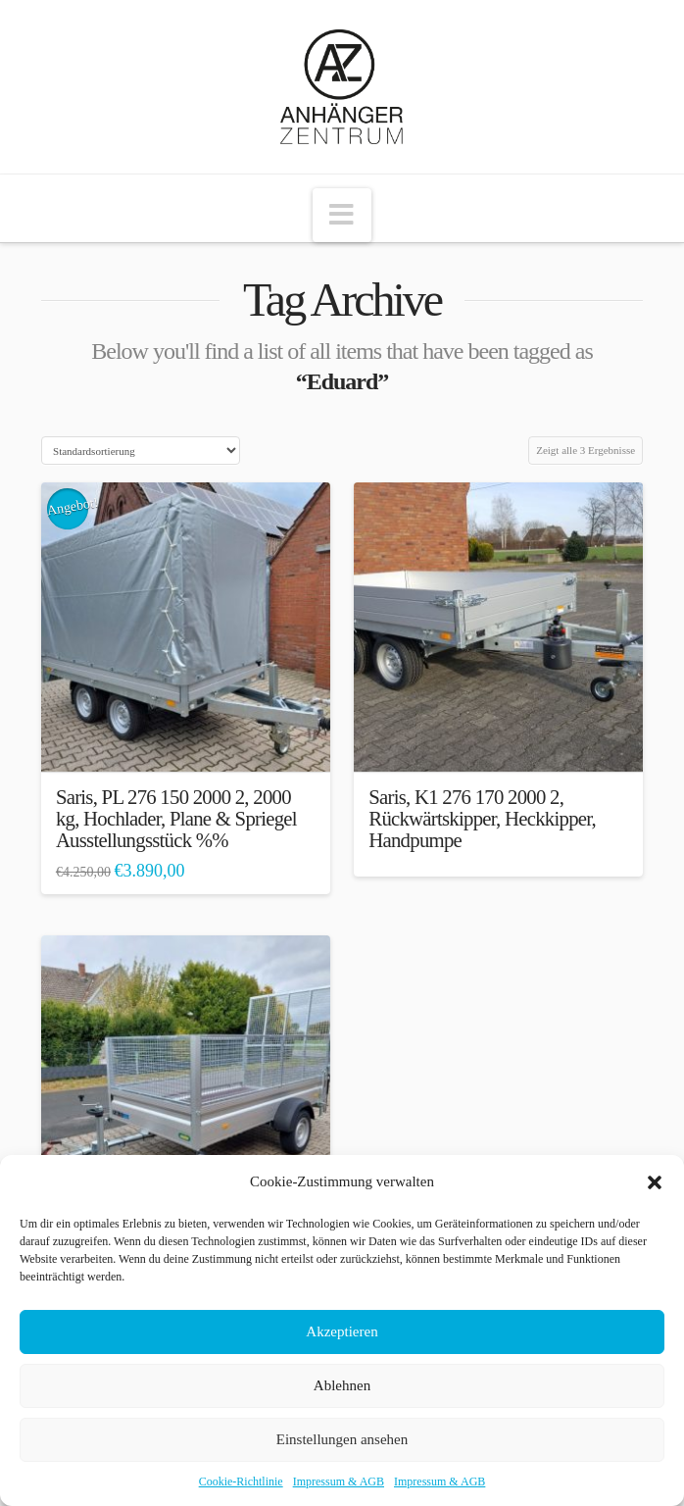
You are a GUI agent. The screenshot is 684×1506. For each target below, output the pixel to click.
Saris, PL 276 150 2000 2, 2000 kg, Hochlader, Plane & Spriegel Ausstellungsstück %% (176, 818)
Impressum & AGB (338, 1481)
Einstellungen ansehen (342, 1439)
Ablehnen (342, 1385)
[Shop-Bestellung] (140, 450)
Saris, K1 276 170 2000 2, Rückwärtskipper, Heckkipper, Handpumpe (482, 818)
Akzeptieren (341, 1331)
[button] (654, 1182)
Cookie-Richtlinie (241, 1481)
